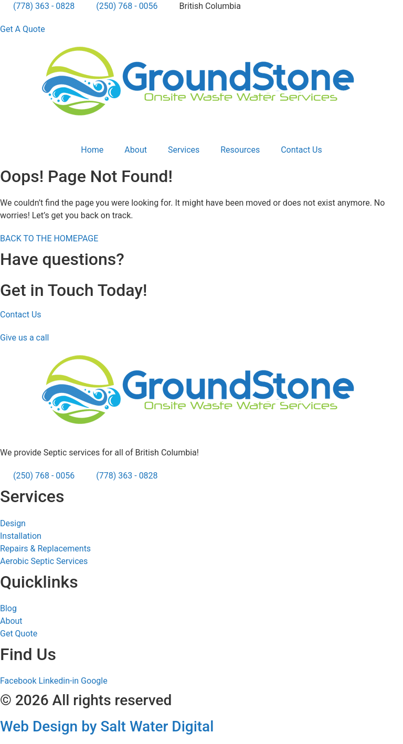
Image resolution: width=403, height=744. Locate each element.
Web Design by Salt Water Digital (107, 726)
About (135, 150)
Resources (240, 150)
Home (92, 150)
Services (183, 150)
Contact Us (301, 150)
